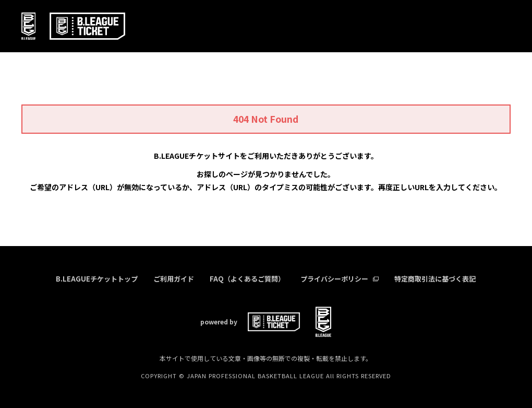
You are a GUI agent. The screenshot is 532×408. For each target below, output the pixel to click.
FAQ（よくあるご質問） (247, 279)
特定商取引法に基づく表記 (435, 279)
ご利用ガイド (173, 279)
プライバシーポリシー (339, 279)
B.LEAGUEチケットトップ (97, 279)
